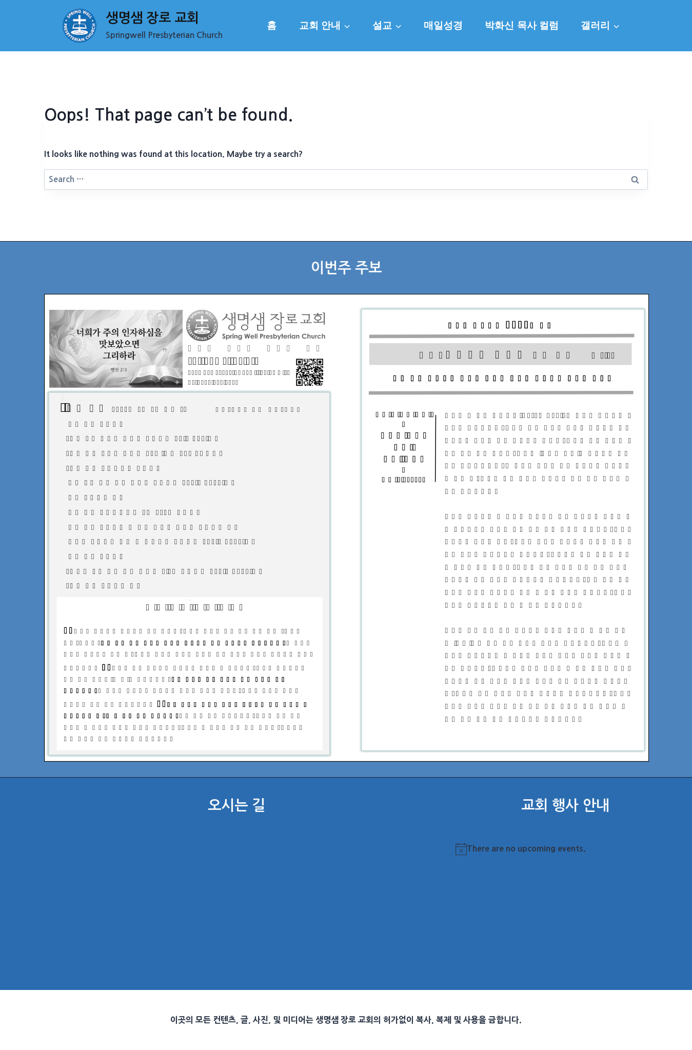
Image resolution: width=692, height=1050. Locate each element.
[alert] (565, 849)
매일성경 (443, 25)
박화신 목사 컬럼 (522, 25)
